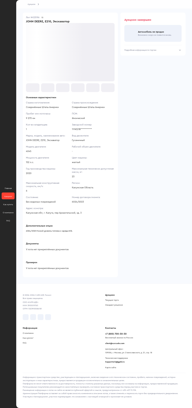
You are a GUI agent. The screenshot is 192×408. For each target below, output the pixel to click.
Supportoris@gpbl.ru (115, 362)
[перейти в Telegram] (33, 317)
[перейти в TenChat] (48, 317)
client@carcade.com (114, 343)
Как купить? (28, 338)
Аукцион (31, 4)
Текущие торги (112, 300)
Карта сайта (110, 367)
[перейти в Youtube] (40, 317)
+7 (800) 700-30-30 (116, 334)
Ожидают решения (114, 305)
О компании (28, 333)
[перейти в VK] (26, 317)
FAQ (24, 343)
